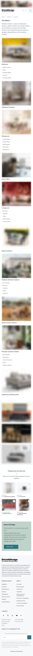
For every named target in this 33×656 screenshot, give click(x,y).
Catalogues (5, 594)
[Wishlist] (25, 10)
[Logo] (11, 10)
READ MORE (11, 546)
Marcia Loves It (6, 596)
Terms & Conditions (22, 603)
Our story (19, 584)
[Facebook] (3, 615)
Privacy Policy (20, 605)
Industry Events (21, 600)
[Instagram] (12, 615)
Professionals (5, 589)
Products (4, 586)
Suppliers (4, 584)
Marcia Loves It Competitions (21, 595)
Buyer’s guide (20, 586)
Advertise (19, 591)
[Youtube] (16, 615)
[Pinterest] (21, 615)
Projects (4, 591)
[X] (8, 615)
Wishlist (4, 599)
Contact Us (20, 589)
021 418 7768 (19, 619)
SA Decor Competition (23, 598)
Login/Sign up (6, 601)
